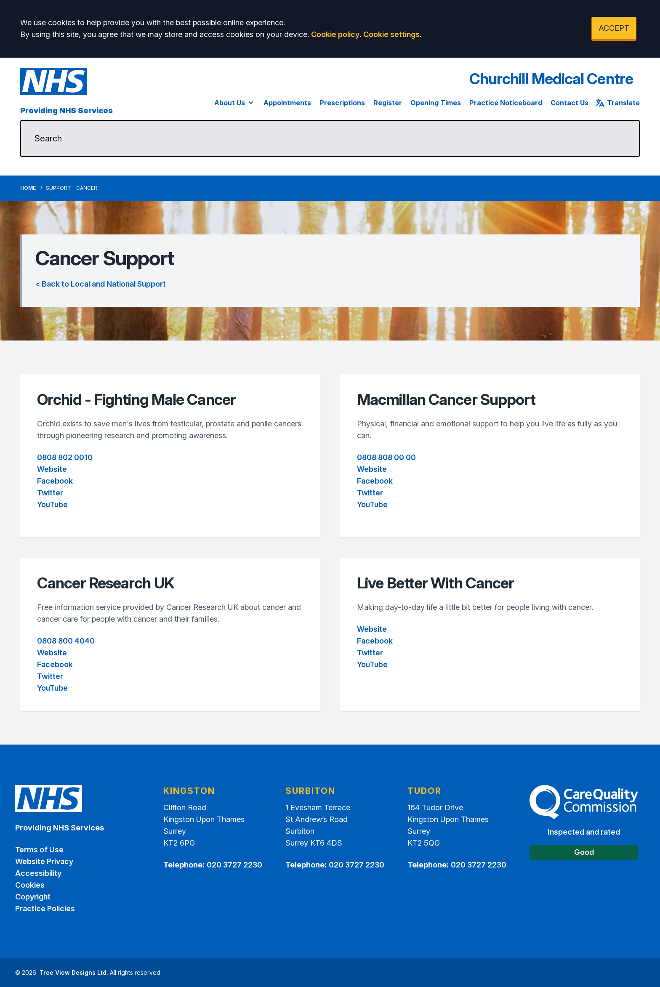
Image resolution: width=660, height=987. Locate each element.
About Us (234, 102)
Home (28, 188)
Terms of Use (39, 849)
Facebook (55, 480)
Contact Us (569, 102)
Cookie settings (391, 34)
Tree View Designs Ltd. (74, 972)
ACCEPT (614, 28)
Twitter (50, 492)
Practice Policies (45, 908)
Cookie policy (335, 34)
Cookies (30, 885)
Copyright (33, 896)
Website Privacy (44, 861)
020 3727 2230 (234, 864)
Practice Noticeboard (505, 102)
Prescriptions (342, 102)
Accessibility (38, 873)
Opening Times (435, 102)
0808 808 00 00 (386, 457)
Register (387, 102)
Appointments (287, 102)
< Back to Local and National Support (100, 283)
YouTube (52, 504)
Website (52, 469)
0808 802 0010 (65, 457)
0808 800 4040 (66, 640)
